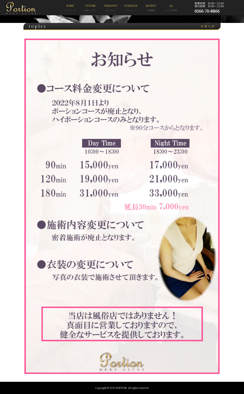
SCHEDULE (130, 8)
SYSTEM (90, 8)
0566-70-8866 (207, 11)
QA (171, 8)
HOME (70, 8)
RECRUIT (151, 8)
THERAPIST (110, 8)
